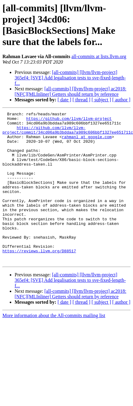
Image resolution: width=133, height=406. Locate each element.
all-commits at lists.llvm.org (99, 56)
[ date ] (64, 99)
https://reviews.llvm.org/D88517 (39, 279)
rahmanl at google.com (87, 142)
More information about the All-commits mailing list (53, 345)
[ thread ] (81, 99)
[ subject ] (101, 99)
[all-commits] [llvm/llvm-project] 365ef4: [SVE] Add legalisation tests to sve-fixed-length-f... (70, 78)
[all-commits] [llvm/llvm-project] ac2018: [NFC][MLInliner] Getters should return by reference (70, 91)
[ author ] (121, 99)
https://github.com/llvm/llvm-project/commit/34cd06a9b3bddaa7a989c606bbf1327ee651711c (67, 133)
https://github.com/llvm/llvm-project (69, 120)
